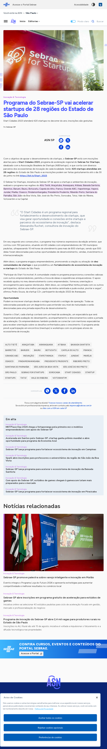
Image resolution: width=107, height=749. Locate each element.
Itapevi (62, 356)
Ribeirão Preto (81, 361)
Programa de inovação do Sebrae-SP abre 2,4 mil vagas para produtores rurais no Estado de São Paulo (51, 621)
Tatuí (23, 378)
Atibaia (62, 345)
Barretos (10, 350)
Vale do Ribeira (39, 378)
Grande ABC (11, 356)
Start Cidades (73, 372)
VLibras (100, 4)
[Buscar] (97, 21)
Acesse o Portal (30, 653)
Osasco (9, 361)
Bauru (37, 350)
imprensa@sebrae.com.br (81, 405)
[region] (50, 720)
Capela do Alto (70, 350)
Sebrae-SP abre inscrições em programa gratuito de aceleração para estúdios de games (51, 599)
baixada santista (80, 345)
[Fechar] (97, 697)
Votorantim (60, 378)
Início (22, 21)
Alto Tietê (11, 345)
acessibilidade (81, 4)
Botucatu (50, 350)
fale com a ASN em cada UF (55, 408)
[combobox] (32, 13)
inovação (28, 356)
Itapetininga (46, 356)
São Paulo (11, 372)
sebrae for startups (32, 372)
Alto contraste (93, 4)
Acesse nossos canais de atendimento (65, 403)
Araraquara (46, 345)
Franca (87, 350)
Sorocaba (54, 372)
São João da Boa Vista (46, 367)
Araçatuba (28, 345)
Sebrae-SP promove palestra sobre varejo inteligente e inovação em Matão (48, 577)
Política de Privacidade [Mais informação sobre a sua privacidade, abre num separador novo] (44, 709)
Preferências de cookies (50, 737)
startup (89, 372)
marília (88, 356)
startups (10, 378)
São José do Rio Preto (75, 367)
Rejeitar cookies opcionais (50, 727)
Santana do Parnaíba (17, 367)
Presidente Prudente (56, 361)
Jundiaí (75, 356)
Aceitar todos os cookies (50, 717)
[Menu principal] (5, 21)
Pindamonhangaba (29, 361)
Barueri (25, 350)
